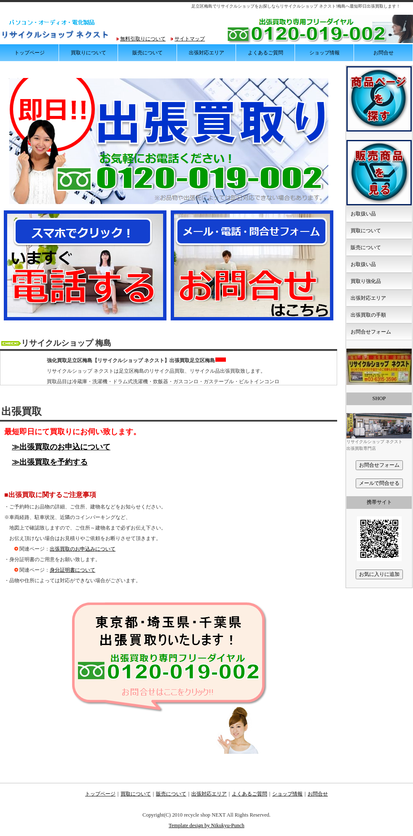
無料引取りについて (143, 39)
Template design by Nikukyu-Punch (206, 825)
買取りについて (88, 53)
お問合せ (383, 53)
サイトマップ (189, 39)
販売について (147, 53)
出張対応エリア (206, 53)
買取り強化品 (366, 281)
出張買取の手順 (368, 315)
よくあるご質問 (265, 53)
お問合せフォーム (371, 332)
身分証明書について (72, 570)
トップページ (29, 53)
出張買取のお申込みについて (82, 549)
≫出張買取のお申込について (61, 447)
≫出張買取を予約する (50, 462)
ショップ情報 (324, 53)
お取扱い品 (363, 214)
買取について (366, 231)
